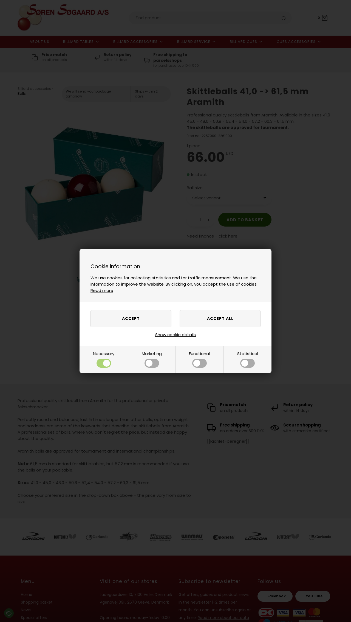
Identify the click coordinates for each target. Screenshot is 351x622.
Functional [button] (199, 359)
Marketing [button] (152, 359)
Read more (101, 290)
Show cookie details (175, 335)
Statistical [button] (247, 359)
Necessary (103, 359)
